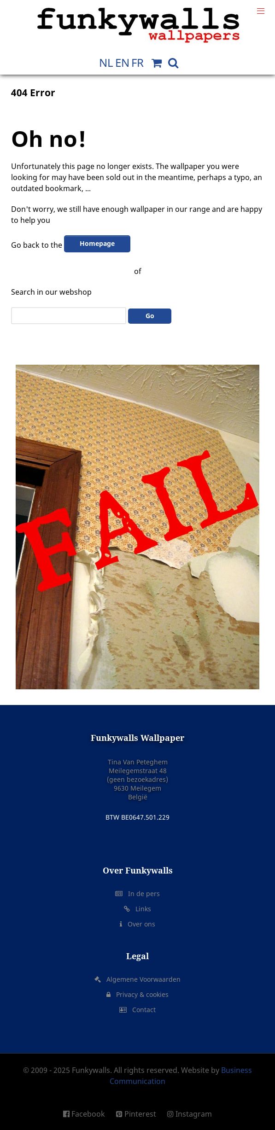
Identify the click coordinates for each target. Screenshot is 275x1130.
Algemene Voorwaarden (142, 979)
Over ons (139, 924)
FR (137, 62)
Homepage (97, 243)
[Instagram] (187, 1114)
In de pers (142, 893)
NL (106, 62)
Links (141, 908)
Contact (142, 1009)
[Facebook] (87, 1114)
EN (122, 62)
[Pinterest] (137, 1114)
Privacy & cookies (140, 994)
